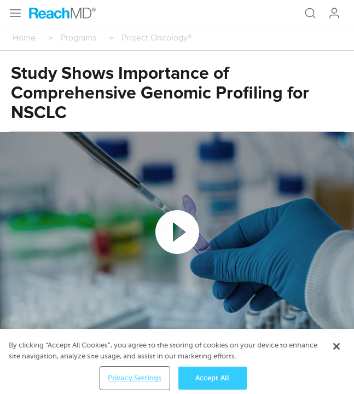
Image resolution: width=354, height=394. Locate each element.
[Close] (336, 352)
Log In (334, 13)
